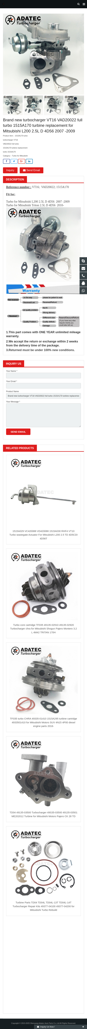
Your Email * (11, 381)
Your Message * (13, 402)
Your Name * (11, 371)
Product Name (12, 391)
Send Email (31, 170)
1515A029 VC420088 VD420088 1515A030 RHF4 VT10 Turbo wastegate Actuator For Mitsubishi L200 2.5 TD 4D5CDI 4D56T (43, 535)
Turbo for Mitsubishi (20, 156)
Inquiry (10, 170)
